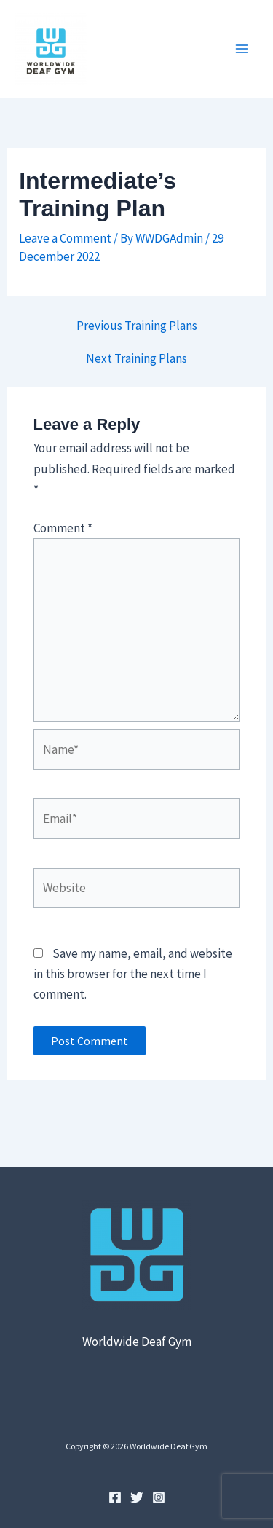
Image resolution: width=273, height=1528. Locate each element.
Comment (62, 528)
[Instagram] (158, 1497)
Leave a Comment (65, 238)
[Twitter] (136, 1497)
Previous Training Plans (136, 326)
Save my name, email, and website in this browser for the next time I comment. (132, 973)
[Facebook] (115, 1497)
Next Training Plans (136, 359)
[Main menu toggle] (242, 49)
